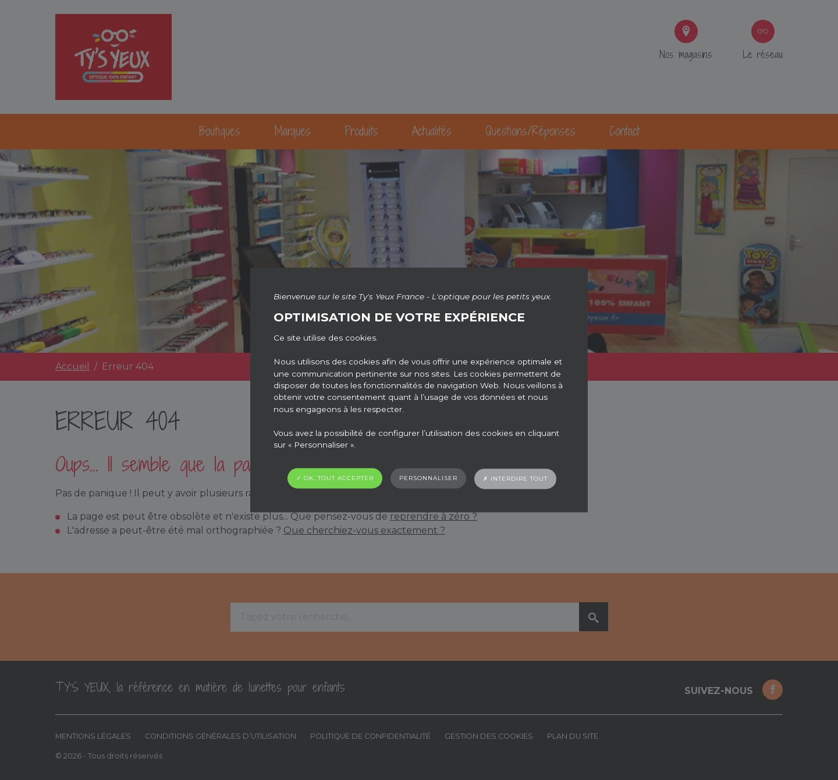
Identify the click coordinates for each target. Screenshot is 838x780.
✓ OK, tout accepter (335, 478)
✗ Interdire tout (515, 479)
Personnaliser (428, 478)
